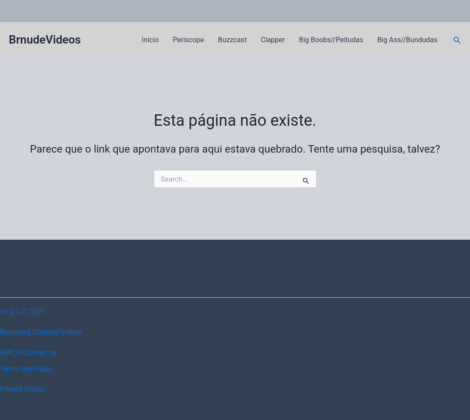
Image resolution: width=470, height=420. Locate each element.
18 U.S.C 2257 (22, 312)
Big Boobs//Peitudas (331, 40)
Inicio (150, 40)
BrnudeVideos (45, 39)
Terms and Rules (26, 369)
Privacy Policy (22, 389)
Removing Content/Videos (41, 332)
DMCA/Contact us (28, 352)
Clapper (273, 40)
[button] (457, 40)
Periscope (188, 40)
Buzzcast (232, 40)
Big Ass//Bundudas (407, 40)
